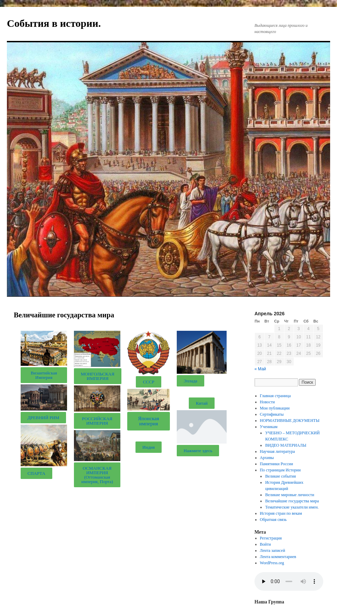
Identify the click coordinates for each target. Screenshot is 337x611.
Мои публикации (275, 408)
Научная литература (277, 451)
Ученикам (269, 426)
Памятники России (276, 463)
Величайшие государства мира (292, 501)
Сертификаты (272, 414)
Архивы (267, 457)
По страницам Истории (280, 470)
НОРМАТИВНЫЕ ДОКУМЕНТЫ (289, 420)
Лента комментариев (278, 556)
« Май (260, 369)
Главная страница (275, 395)
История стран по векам (281, 513)
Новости (267, 402)
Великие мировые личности (289, 494)
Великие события (280, 476)
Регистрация (271, 538)
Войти (265, 544)
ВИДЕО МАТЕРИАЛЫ (285, 445)
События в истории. (54, 23)
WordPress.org (272, 562)
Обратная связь (273, 519)
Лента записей (272, 550)
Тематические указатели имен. (291, 507)
